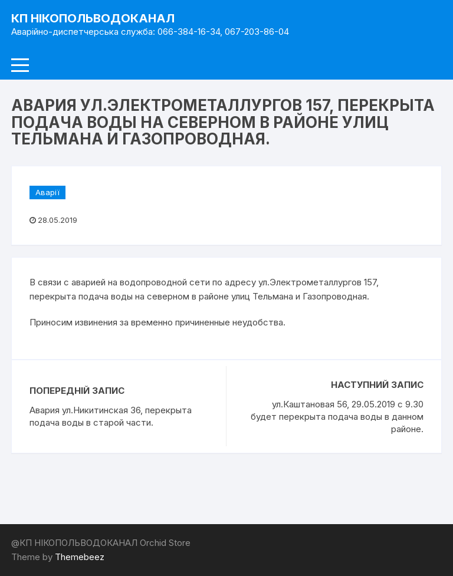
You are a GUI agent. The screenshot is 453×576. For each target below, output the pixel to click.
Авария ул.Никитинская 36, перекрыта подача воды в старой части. (110, 416)
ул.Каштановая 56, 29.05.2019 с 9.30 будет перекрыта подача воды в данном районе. (337, 417)
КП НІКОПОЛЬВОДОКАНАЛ (93, 18)
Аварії (47, 192)
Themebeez (79, 556)
